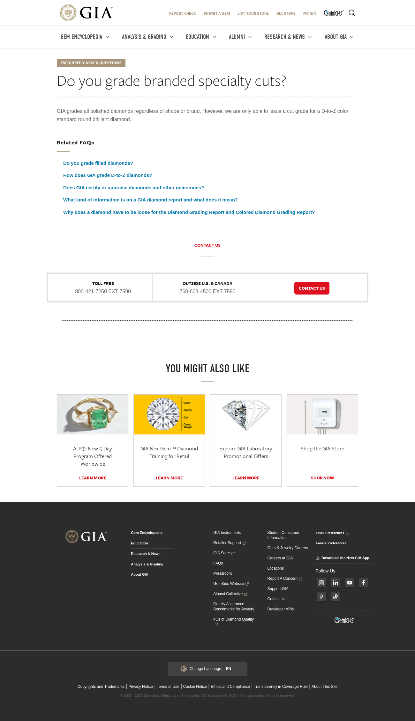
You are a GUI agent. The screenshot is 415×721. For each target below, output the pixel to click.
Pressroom (222, 573)
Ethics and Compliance (230, 686)
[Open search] (352, 13)
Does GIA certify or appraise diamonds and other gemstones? (133, 187)
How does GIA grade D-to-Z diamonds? (107, 175)
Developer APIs (281, 609)
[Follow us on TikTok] (335, 597)
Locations (276, 568)
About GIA (139, 574)
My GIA (309, 13)
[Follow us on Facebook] (363, 583)
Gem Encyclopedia (146, 533)
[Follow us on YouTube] (349, 583)
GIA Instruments (227, 532)
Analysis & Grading (147, 564)
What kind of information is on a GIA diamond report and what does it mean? (150, 199)
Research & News (145, 554)
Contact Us (277, 599)
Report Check (182, 13)
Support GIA (278, 588)
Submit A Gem (217, 13)
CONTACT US (207, 245)
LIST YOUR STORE (253, 13)
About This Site (324, 686)
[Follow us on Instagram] (321, 583)
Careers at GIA (280, 558)
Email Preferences (332, 532)
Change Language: (206, 669)
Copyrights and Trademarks (101, 686)
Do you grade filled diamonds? (98, 163)
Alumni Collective (230, 594)
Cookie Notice (195, 686)
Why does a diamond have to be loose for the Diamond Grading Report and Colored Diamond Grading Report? (189, 212)
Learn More (92, 478)
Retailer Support (229, 543)
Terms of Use (168, 686)
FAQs (218, 563)
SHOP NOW (322, 478)
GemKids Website (231, 583)
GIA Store (286, 13)
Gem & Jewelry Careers (288, 548)
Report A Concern (285, 578)
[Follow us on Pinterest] (321, 597)
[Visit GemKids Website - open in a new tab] (344, 620)
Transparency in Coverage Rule (281, 686)
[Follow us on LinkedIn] (335, 583)
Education (139, 543)
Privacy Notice (140, 686)
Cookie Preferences (331, 542)
